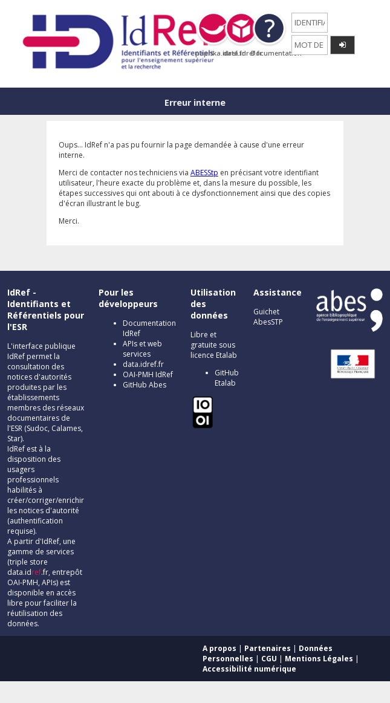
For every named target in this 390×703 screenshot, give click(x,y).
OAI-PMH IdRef (148, 374)
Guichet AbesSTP (268, 316)
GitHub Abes (144, 385)
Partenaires (267, 648)
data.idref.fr (143, 364)
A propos (219, 648)
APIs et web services (142, 349)
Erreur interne (195, 102)
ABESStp (204, 172)
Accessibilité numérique (249, 669)
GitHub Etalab (227, 378)
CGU (269, 658)
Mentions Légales (319, 658)
